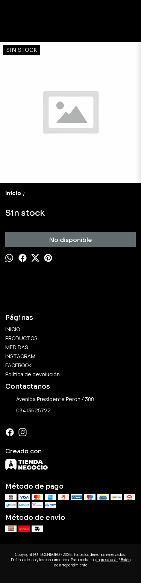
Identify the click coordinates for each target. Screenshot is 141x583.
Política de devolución (32, 374)
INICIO (12, 329)
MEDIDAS (16, 347)
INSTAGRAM (20, 356)
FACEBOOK (18, 365)
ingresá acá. (107, 559)
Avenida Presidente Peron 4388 (49, 399)
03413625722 (28, 410)
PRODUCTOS (21, 338)
